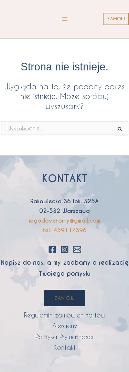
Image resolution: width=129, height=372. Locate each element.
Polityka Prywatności (64, 337)
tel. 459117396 (65, 230)
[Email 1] (77, 249)
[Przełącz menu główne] (64, 19)
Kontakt (65, 347)
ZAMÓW (64, 298)
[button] (116, 19)
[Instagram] (65, 249)
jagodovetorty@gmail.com (64, 220)
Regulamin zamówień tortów (64, 315)
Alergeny (64, 326)
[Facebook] (52, 249)
